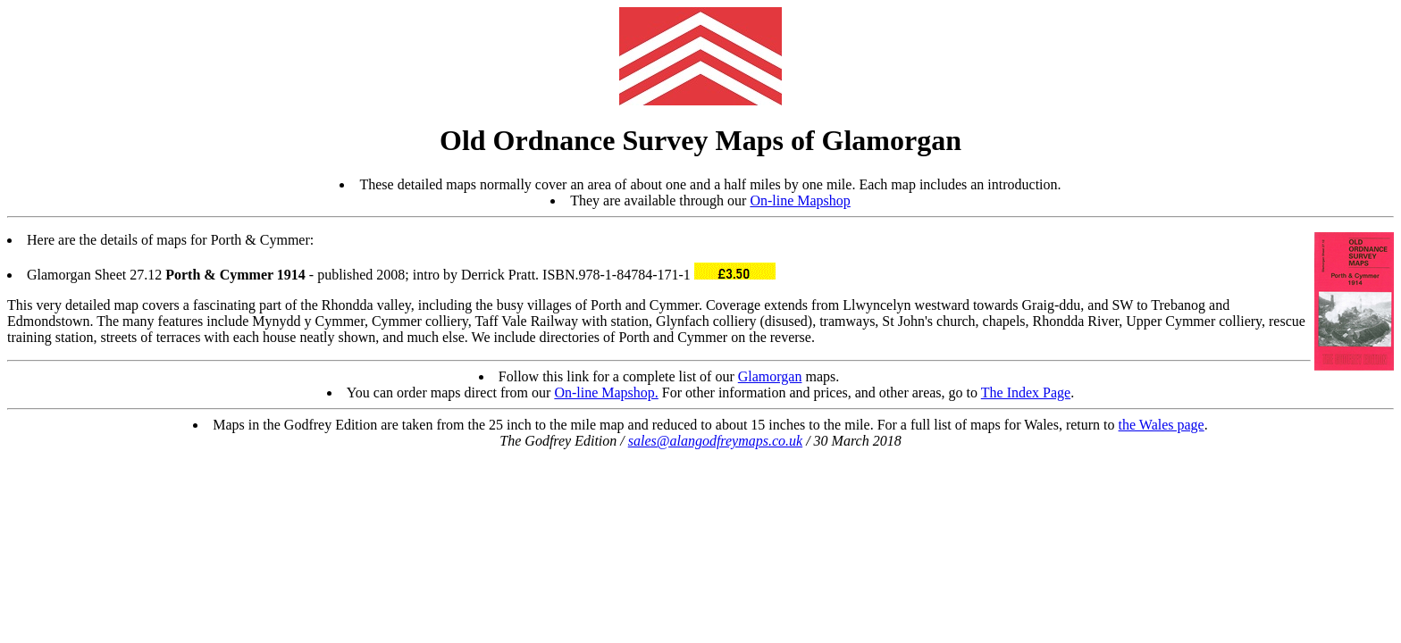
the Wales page (1161, 424)
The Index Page (1025, 392)
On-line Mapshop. (606, 392)
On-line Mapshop (800, 200)
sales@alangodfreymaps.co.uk (715, 440)
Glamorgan (770, 376)
